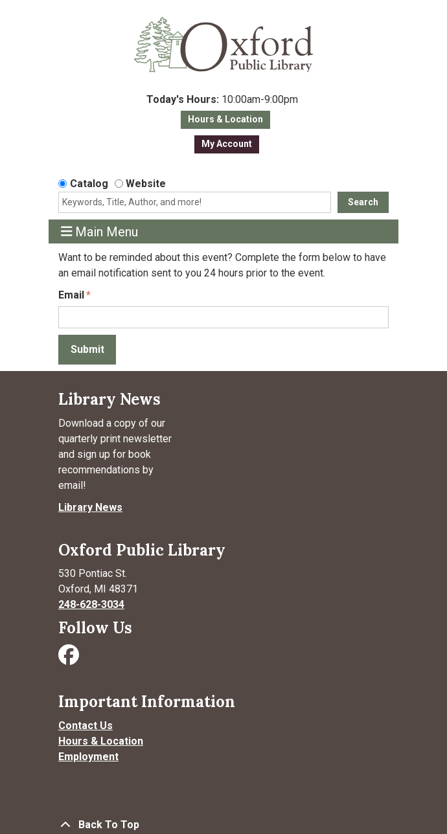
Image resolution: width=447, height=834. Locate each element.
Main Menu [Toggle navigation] (100, 231)
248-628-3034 (91, 604)
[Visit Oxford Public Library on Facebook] (70, 659)
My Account (226, 144)
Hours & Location (225, 119)
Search (363, 202)
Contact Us (85, 725)
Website (146, 183)
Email (71, 295)
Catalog (89, 183)
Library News (90, 507)
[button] (221, 100)
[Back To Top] (223, 825)
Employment (88, 756)
